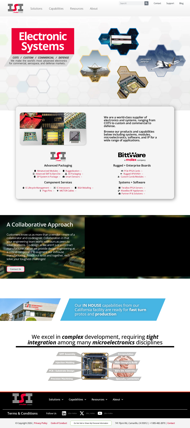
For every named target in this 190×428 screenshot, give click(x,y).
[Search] (146, 3)
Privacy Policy (40, 423)
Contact (157, 3)
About (94, 8)
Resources (77, 8)
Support (170, 3)
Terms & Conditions (22, 413)
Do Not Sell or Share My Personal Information (91, 423)
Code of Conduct (59, 423)
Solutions (37, 8)
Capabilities (57, 8)
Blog (181, 3)
